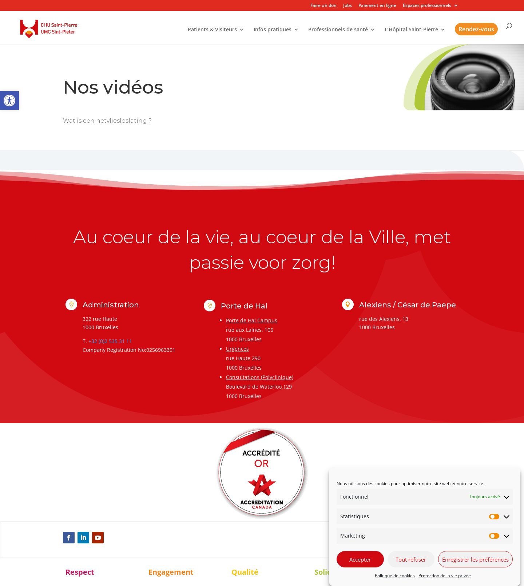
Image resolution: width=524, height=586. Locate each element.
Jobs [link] (347, 5)
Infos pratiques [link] (272, 30)
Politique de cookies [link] (395, 576)
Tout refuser (411, 559)
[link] (9, 100)
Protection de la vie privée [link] (444, 576)
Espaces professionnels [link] (427, 5)
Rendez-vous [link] (476, 29)
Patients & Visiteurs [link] (212, 30)
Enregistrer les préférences (475, 559)
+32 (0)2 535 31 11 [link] (110, 341)
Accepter (360, 559)
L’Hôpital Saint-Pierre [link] (411, 30)
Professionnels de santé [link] (338, 30)
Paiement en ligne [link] (377, 5)
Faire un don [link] (323, 5)
